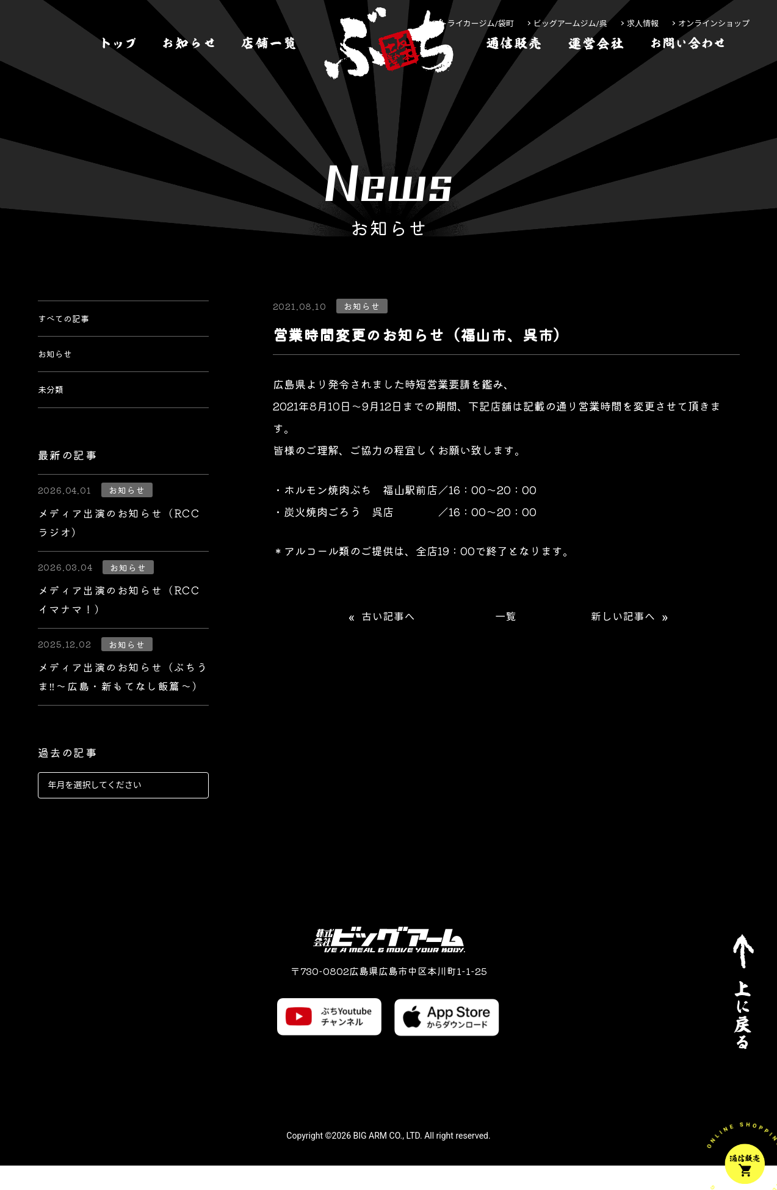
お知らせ (60, 366)
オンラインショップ (714, 23)
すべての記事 (71, 322)
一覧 (505, 616)
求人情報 (643, 23)
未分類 (54, 410)
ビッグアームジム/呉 (570, 23)
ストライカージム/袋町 (473, 23)
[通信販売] (513, 81)
